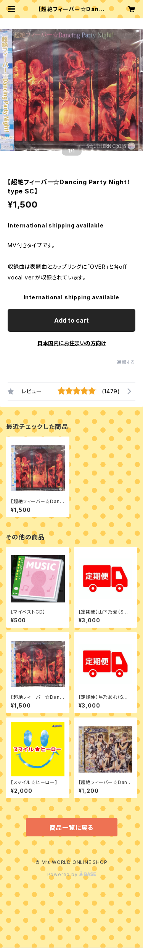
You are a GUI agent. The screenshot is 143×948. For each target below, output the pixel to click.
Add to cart (71, 320)
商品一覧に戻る (72, 827)
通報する (126, 362)
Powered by (71, 874)
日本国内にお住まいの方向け (71, 343)
